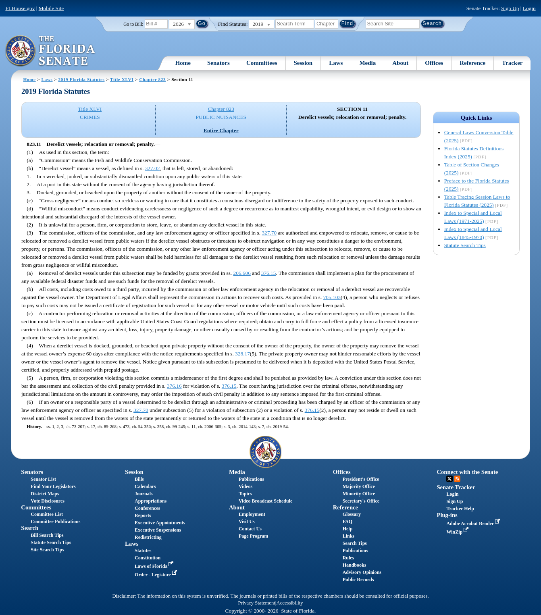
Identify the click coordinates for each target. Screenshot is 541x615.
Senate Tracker (456, 487)
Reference (472, 63)
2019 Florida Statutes (81, 79)
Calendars (145, 486)
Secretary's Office (361, 501)
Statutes (143, 550)
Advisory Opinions (362, 572)
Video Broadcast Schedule (265, 501)
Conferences (147, 508)
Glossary (352, 514)
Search (29, 528)
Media (367, 63)
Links (348, 536)
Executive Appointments (160, 523)
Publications (251, 479)
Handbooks (354, 565)
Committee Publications (55, 521)
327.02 (152, 168)
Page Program (253, 536)
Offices (434, 63)
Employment (252, 514)
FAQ (347, 521)
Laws (336, 63)
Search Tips (355, 543)
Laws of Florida (155, 566)
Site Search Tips (47, 550)
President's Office (361, 479)
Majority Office (359, 486)
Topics (245, 494)
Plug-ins (447, 515)
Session (303, 63)
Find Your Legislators (53, 486)
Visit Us (247, 521)
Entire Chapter (221, 130)
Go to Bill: (133, 24)
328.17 (242, 354)
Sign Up (510, 8)
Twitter (449, 479)
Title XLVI (121, 79)
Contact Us (250, 529)
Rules (348, 558)
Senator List (43, 479)
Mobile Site (51, 8)
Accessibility (290, 603)
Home (183, 63)
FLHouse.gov (20, 8)
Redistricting (148, 537)
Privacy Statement (256, 603)
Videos (245, 486)
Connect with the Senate (467, 472)
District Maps (45, 494)
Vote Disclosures (48, 501)
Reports (143, 515)
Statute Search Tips (465, 245)
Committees (261, 63)
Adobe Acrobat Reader (473, 523)
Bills (139, 479)
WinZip (458, 532)
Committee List (47, 514)
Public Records (358, 579)
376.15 (268, 273)
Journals (144, 494)
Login (529, 8)
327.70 (269, 233)
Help (348, 529)
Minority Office (359, 494)
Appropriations (150, 501)
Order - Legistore (157, 575)
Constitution (147, 558)
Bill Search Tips (47, 535)
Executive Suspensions (158, 530)
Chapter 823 (152, 79)
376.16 (174, 386)
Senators (218, 63)
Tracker (512, 63)
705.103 (332, 297)
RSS (457, 479)
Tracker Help (460, 508)
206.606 (242, 273)
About (400, 63)
